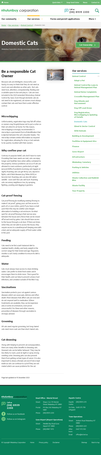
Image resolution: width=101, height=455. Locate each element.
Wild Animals (80, 132)
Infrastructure (78, 158)
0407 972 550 (81, 429)
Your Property (78, 191)
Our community (8, 18)
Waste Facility (78, 186)
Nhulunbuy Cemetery (81, 163)
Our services (33, 18)
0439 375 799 (80, 407)
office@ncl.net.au (82, 435)
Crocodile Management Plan (86, 97)
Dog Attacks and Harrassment (81, 102)
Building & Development (83, 137)
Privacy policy (43, 442)
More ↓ (92, 18)
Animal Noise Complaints (85, 92)
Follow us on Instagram (16, 419)
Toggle (99, 76)
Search (97, 10)
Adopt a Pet (79, 80)
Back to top (96, 442)
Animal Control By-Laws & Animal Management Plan (86, 86)
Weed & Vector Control (84, 127)
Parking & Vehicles (80, 168)
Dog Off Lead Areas (83, 108)
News (85, 2)
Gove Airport (78, 153)
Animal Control (27, 25)
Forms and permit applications (65, 18)
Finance (75, 147)
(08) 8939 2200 (79, 11)
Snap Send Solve (72, 2)
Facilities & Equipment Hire (84, 142)
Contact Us (95, 2)
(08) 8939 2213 (81, 402)
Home (6, 2)
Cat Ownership (85, 45)
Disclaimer (56, 442)
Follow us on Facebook (16, 414)
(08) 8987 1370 (48, 429)
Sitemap (84, 442)
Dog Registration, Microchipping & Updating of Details (85, 115)
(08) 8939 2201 (81, 426)
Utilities (75, 173)
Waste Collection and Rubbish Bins (85, 179)
